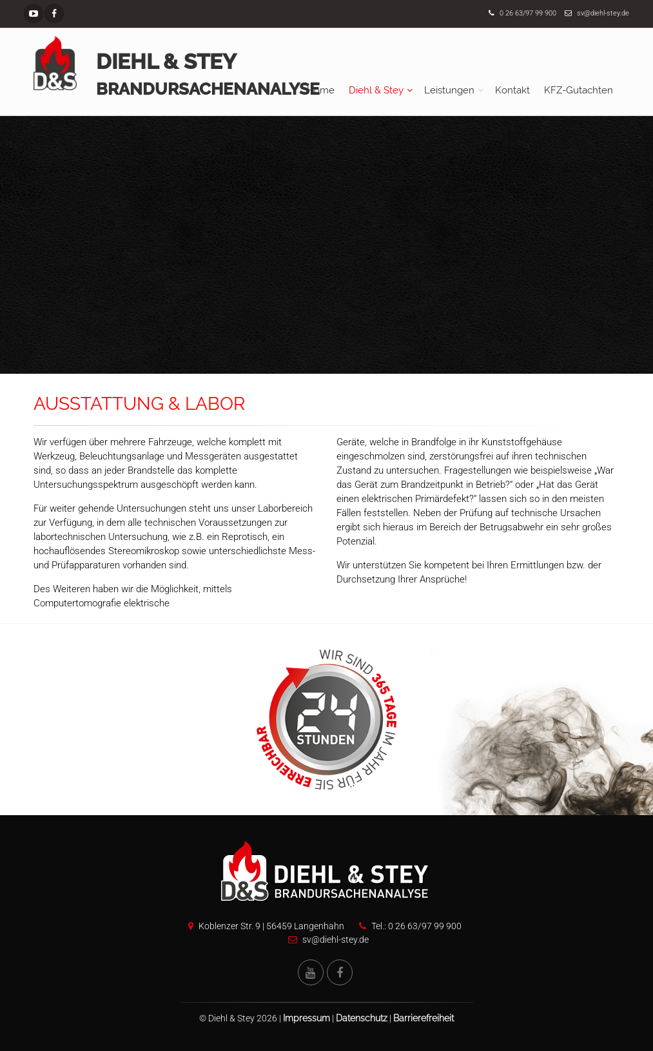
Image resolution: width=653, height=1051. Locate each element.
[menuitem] (321, 90)
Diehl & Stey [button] (376, 90)
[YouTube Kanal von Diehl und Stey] (311, 972)
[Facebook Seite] (54, 13)
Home (321, 90)
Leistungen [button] (449, 90)
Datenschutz (361, 1018)
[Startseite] (55, 63)
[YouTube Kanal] (33, 13)
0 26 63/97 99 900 (528, 13)
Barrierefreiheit (423, 1018)
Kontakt (512, 90)
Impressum (306, 1018)
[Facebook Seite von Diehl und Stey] (340, 972)
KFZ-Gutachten (578, 90)
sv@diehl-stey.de (603, 13)
